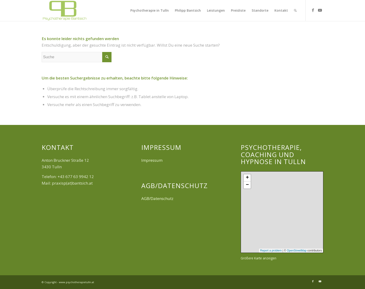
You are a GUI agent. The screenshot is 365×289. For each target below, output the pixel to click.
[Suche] (295, 10)
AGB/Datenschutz (157, 198)
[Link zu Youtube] (319, 10)
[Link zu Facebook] (312, 10)
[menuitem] (149, 10)
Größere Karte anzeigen (258, 258)
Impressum (151, 160)
